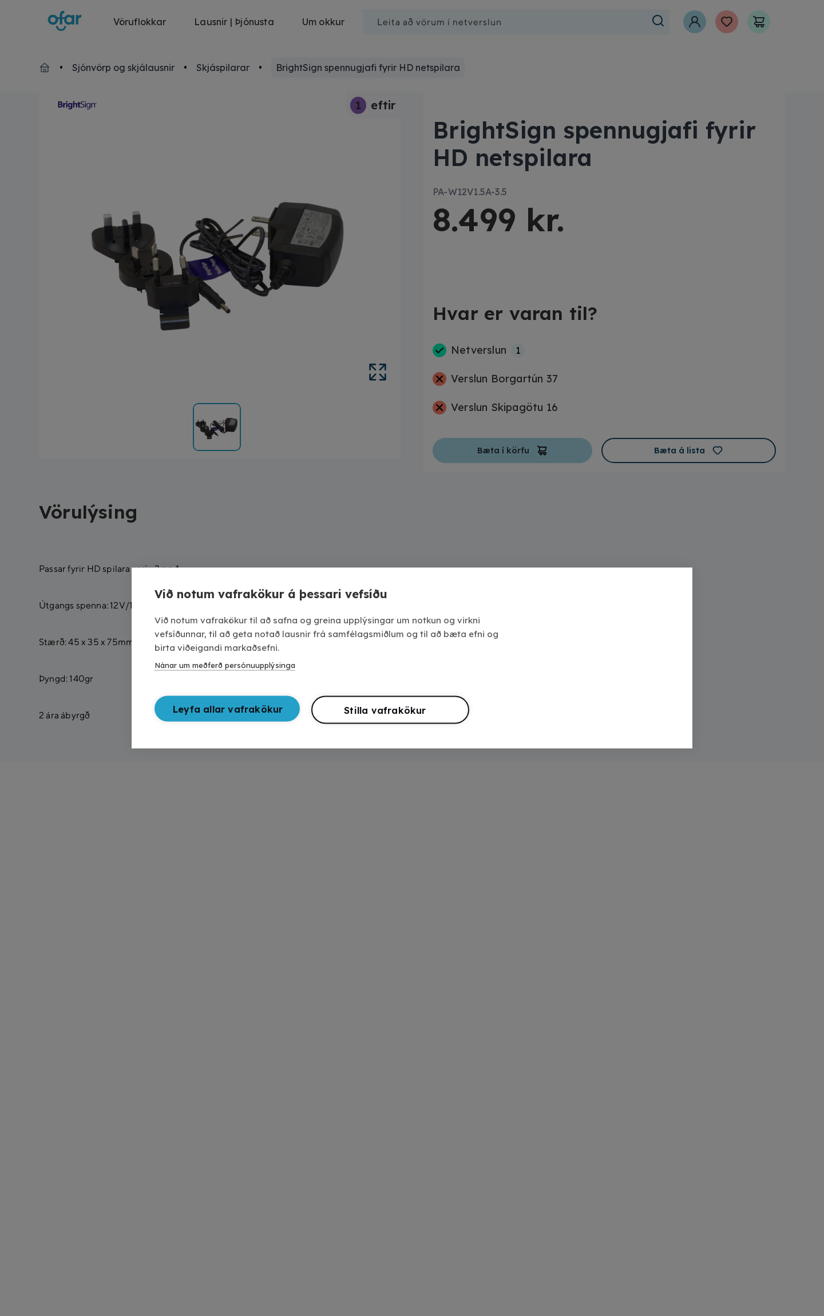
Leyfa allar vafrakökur (228, 712)
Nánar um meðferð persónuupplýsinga (224, 668)
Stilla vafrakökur (385, 713)
